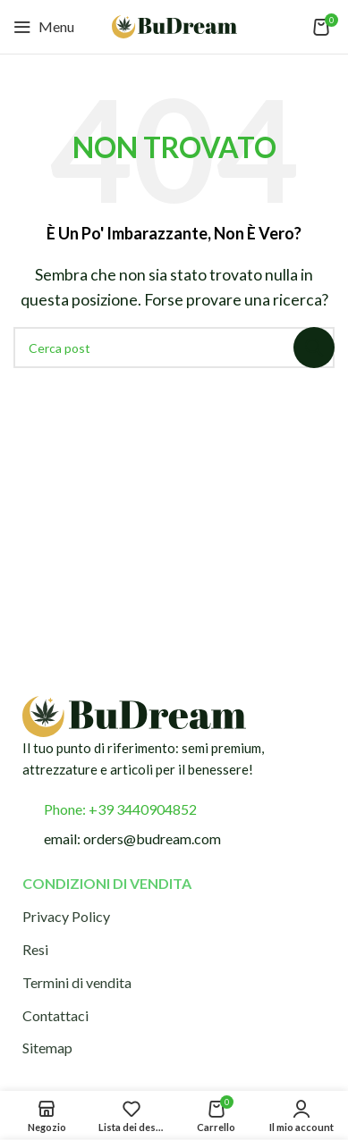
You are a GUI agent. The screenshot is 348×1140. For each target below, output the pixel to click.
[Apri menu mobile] (43, 27)
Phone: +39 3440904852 (120, 809)
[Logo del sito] (174, 24)
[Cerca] (174, 347)
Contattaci (55, 1015)
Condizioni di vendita (106, 883)
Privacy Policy (66, 916)
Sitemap (47, 1047)
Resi (35, 949)
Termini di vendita (77, 982)
